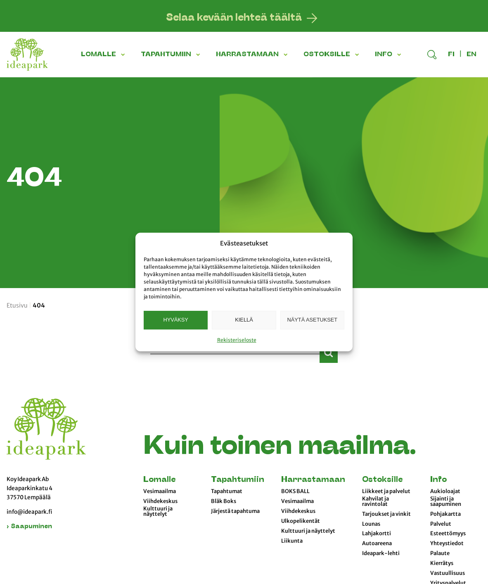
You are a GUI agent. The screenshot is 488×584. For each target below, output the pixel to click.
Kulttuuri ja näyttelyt (158, 511)
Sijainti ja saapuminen (445, 501)
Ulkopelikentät (300, 521)
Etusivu (17, 305)
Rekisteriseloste (236, 340)
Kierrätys (441, 563)
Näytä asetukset (312, 320)
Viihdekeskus (160, 501)
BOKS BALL (295, 491)
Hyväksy (175, 320)
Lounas (371, 524)
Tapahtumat (226, 491)
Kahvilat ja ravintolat (375, 501)
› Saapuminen (29, 527)
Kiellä (244, 320)
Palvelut (440, 524)
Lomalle (159, 480)
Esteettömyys (448, 533)
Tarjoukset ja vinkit (386, 514)
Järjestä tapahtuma (235, 511)
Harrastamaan (313, 480)
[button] (124, 54)
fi (451, 54)
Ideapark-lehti (381, 553)
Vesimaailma (159, 491)
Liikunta (292, 541)
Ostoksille (382, 480)
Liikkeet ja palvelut (386, 491)
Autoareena (377, 543)
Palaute (440, 553)
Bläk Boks (223, 501)
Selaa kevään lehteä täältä (234, 18)
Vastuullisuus (447, 573)
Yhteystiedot (447, 543)
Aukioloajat (445, 491)
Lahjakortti (376, 533)
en (471, 54)
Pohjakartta (445, 514)
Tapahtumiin (237, 480)
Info (438, 480)
